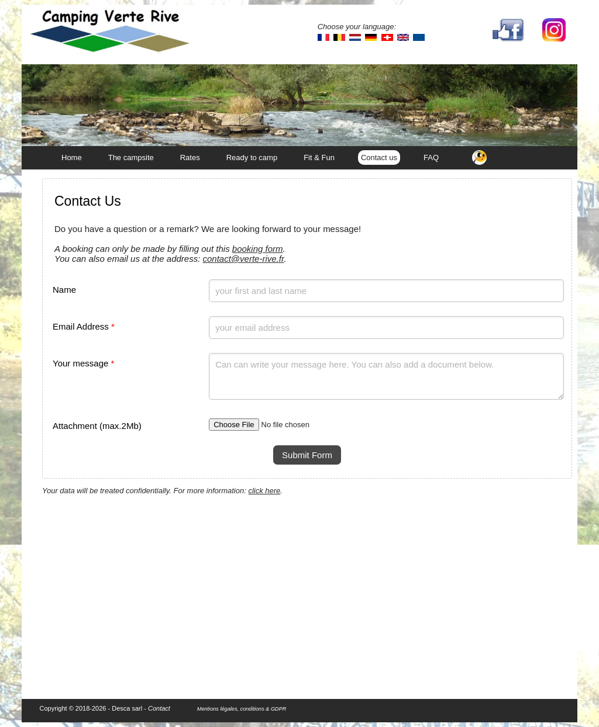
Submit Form (307, 455)
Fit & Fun (319, 157)
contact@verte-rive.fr (243, 259)
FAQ (431, 157)
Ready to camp (251, 157)
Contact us (379, 157)
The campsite (131, 157)
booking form (257, 249)
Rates (190, 157)
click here (264, 490)
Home (71, 157)
